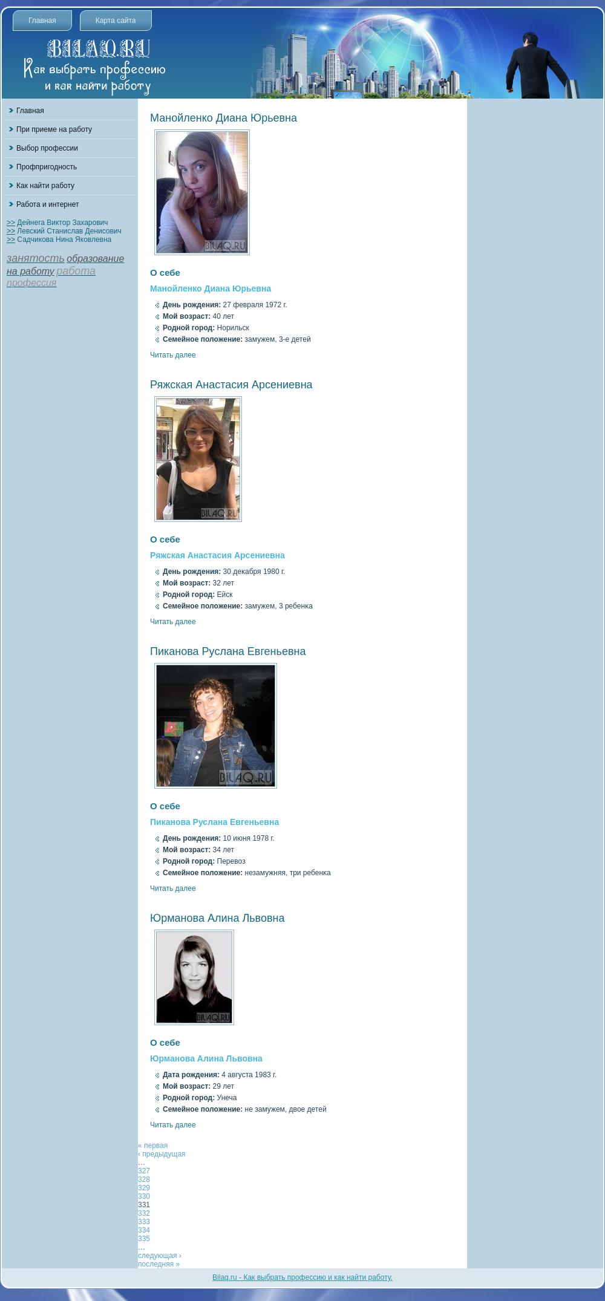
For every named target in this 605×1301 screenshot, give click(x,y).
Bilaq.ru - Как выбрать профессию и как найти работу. (302, 1277)
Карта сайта (116, 20)
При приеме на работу (54, 129)
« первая (153, 1145)
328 (144, 1179)
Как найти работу (45, 185)
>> (11, 222)
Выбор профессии (47, 148)
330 (144, 1196)
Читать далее (173, 355)
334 (144, 1230)
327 (144, 1171)
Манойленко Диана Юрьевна (223, 118)
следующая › (160, 1255)
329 (144, 1188)
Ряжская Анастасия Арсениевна (231, 385)
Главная (42, 20)
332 (144, 1213)
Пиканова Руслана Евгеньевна (228, 651)
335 (144, 1238)
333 (144, 1222)
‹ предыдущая (162, 1154)
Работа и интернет (47, 204)
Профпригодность (46, 167)
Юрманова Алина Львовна (217, 918)
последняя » (159, 1264)
